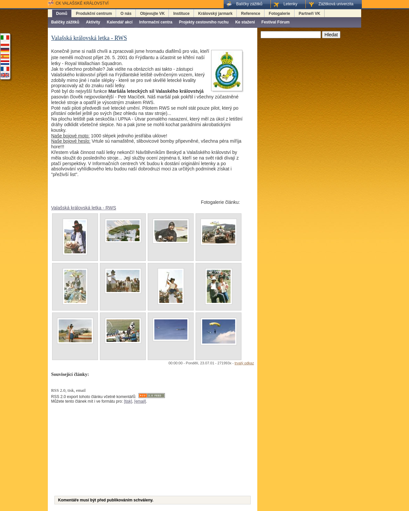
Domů (61, 13)
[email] (140, 401)
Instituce (181, 13)
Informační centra (156, 22)
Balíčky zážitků (65, 22)
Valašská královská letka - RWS (83, 207)
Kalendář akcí (120, 22)
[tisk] (128, 401)
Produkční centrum (94, 13)
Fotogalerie (279, 13)
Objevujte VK (152, 13)
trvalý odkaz (244, 363)
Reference (250, 13)
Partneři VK (309, 13)
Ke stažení (245, 22)
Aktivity (93, 22)
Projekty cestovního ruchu (204, 22)
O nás (125, 13)
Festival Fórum (276, 22)
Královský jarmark (215, 13)
